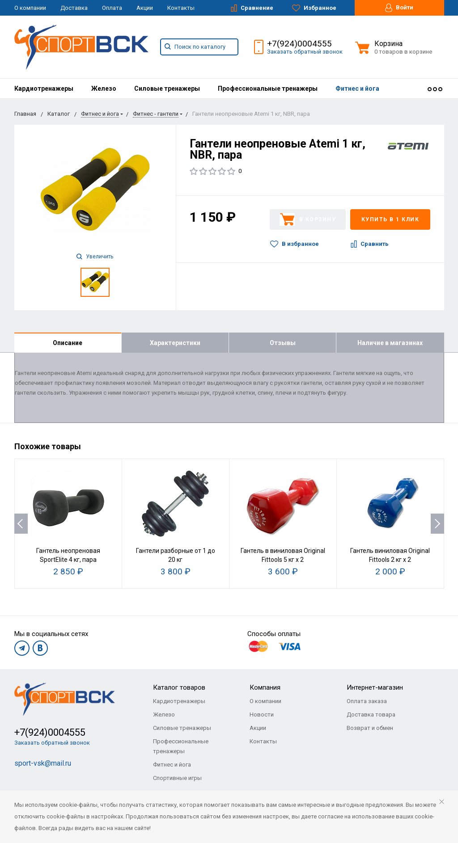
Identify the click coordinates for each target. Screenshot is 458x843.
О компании (30, 7)
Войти (399, 8)
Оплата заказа (367, 701)
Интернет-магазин (375, 687)
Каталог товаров (179, 687)
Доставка (74, 7)
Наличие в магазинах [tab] (390, 342)
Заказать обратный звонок (305, 51)
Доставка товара (371, 714)
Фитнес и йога (357, 88)
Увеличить (94, 256)
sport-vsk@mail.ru (42, 763)
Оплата (112, 7)
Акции (144, 7)
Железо (103, 88)
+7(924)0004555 (299, 43)
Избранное (314, 8)
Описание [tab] (67, 342)
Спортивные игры (177, 778)
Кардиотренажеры (43, 88)
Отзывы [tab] (283, 342)
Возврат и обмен (370, 728)
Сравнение (252, 8)
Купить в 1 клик (390, 219)
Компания (265, 687)
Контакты (181, 7)
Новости (262, 714)
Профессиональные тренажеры (268, 88)
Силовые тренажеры (167, 88)
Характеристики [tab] (175, 342)
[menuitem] (43, 88)
